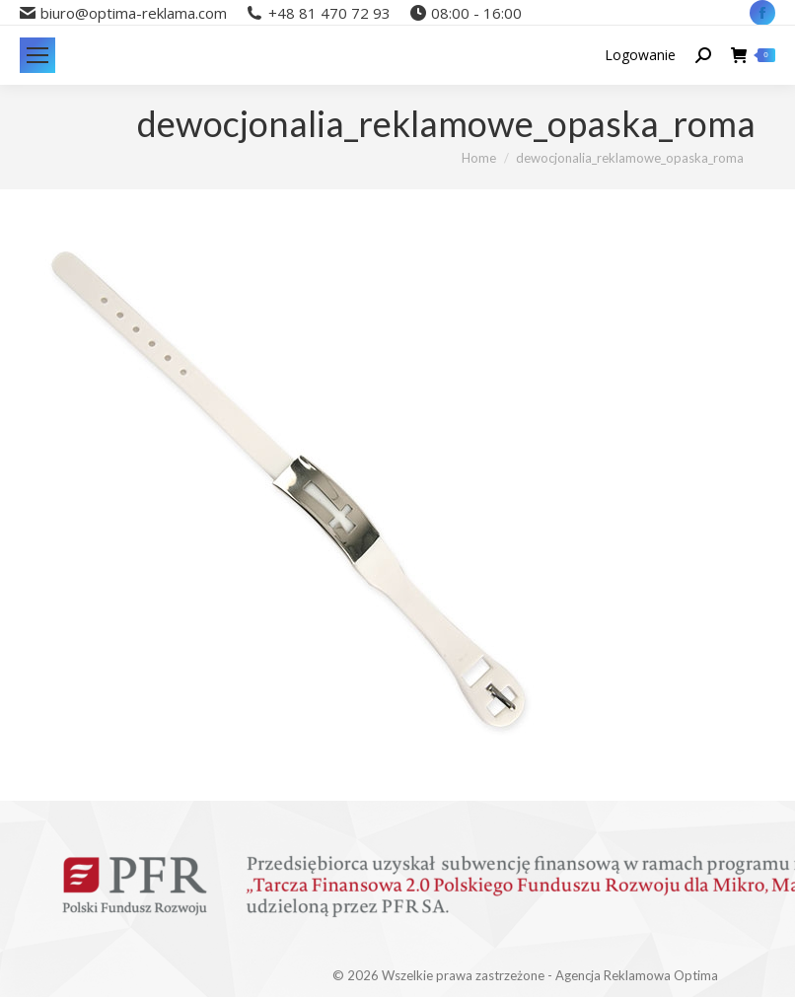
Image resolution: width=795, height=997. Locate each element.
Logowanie (640, 55)
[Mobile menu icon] (37, 55)
